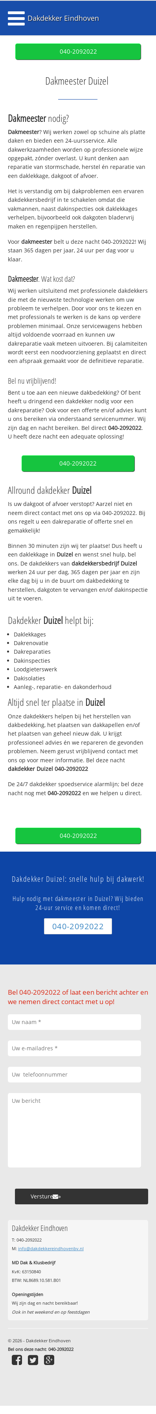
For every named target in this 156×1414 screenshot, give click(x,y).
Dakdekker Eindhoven (63, 18)
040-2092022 (78, 51)
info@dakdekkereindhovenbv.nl (51, 1248)
